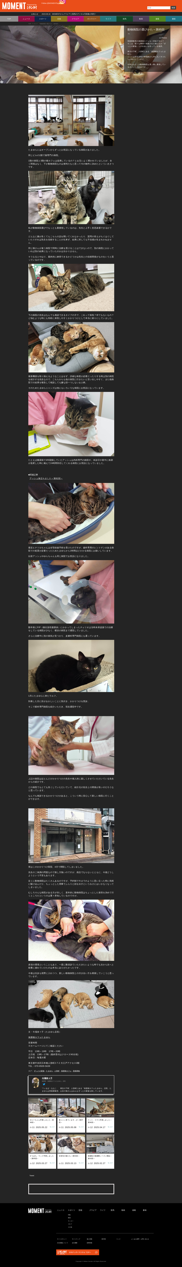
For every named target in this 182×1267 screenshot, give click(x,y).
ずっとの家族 (39, 1071)
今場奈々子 (47, 1078)
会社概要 (74, 1243)
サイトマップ (76, 1239)
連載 (157, 19)
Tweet (31, 1176)
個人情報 (89, 1239)
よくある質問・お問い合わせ (140, 1239)
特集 (69, 1215)
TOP (9, 19)
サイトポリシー (62, 1239)
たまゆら (49, 1071)
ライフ (108, 19)
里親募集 (76, 1071)
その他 (70, 1227)
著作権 (104, 1239)
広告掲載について (62, 1243)
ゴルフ (70, 1224)
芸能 (59, 19)
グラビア (75, 19)
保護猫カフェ (66, 1071)
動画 (141, 19)
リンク (118, 1239)
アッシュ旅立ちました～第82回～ (46, 478)
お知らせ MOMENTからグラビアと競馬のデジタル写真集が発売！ (62, 14)
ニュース (26, 19)
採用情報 (89, 1243)
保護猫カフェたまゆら (39, 1037)
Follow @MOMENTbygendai (53, 3)
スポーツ (42, 19)
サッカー (70, 1221)
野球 (69, 1218)
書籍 (174, 19)
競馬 (125, 19)
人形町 (57, 1071)
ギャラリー (91, 19)
